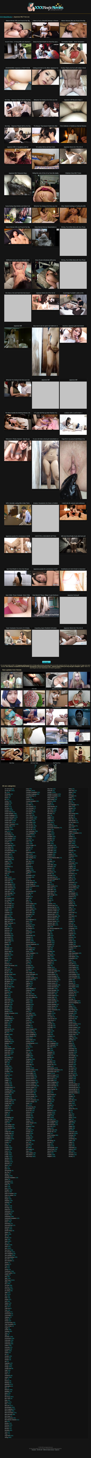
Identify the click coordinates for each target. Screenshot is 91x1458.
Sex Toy (71, 1073)
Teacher (7, 1244)
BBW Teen (7, 921)
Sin (69, 1112)
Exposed (28, 939)
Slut (70, 1130)
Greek (27, 1135)
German (28, 1068)
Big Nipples (7, 981)
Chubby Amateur (9, 1100)
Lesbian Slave (50, 1002)
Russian (71, 1022)
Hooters (49, 831)
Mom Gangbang (51, 1121)
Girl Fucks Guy (29, 1107)
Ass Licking (7, 900)
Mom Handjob (50, 1123)
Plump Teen (72, 912)
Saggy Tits (71, 1038)
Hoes (48, 815)
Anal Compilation (9, 836)
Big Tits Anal (8, 986)
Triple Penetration (9, 1324)
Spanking (7, 1161)
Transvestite (8, 1315)
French (27, 1027)
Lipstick (49, 1015)
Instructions (50, 872)
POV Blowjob (72, 847)
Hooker (49, 829)
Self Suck (71, 1062)
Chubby (7, 1098)
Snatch (70, 1140)
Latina (48, 958)
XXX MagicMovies (6, 17)
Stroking (7, 1202)
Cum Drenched (29, 808)
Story (6, 1188)
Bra (5, 1032)
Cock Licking (8, 1124)
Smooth (71, 1137)
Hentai (49, 804)
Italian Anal (50, 887)
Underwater (7, 1340)
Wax (6, 1388)
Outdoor (71, 838)
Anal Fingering (8, 845)
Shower (71, 1105)
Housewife (50, 845)
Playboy (71, 902)
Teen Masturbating (9, 1257)
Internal (49, 873)
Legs (48, 965)
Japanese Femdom (52, 909)
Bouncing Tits (8, 1029)
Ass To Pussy (8, 905)
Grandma (28, 1130)
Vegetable (7, 1363)
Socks (70, 1145)
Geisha (28, 1066)
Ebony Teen (29, 912)
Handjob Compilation (52, 796)
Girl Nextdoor (29, 1108)
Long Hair (49, 1024)
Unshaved (7, 1349)
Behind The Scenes (9, 965)
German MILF (29, 1089)
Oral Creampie (72, 829)
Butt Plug (7, 1059)
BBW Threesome (9, 923)
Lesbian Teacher (51, 1006)
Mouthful (49, 1137)
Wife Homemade (9, 1412)
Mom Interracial (51, 1124)
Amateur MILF (8, 820)
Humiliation (50, 852)
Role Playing (72, 1009)
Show (70, 1103)
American (7, 829)
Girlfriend (28, 1112)
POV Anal (71, 845)
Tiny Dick (7, 1285)
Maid (48, 1050)
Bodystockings (8, 1018)
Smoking (71, 1135)
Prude (70, 949)
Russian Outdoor (73, 1032)
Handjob (49, 792)
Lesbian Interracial (51, 986)
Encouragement (30, 919)
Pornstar (71, 926)
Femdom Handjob (30, 978)
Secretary (71, 1052)
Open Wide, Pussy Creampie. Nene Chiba (18, 595)
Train (6, 1310)
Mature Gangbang (51, 1082)
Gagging (28, 1055)
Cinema (7, 1107)
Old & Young (72, 813)
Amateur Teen (8, 822)
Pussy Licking (72, 969)
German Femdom (30, 1080)
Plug (70, 907)
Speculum (7, 1163)
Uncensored (8, 1338)
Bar (5, 946)
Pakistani (71, 850)
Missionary (50, 1110)
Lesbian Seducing (51, 1001)
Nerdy (70, 789)
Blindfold (7, 1006)
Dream (27, 887)
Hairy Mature (29, 1154)
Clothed (7, 1121)
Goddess (28, 1121)
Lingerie (49, 1013)
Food (27, 1011)
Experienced (29, 935)
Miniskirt (49, 1105)
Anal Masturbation (9, 850)
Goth (27, 1128)
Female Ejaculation (30, 974)
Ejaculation (28, 914)
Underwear (7, 1342)
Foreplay (28, 1018)
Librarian (49, 1011)
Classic (6, 1108)
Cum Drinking (29, 810)
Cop (6, 1144)
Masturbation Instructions (53, 1070)
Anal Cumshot (8, 840)
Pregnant (71, 933)
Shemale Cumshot (73, 1092)
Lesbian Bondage (51, 976)
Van (6, 1361)
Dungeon (28, 896)
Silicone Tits (72, 1108)
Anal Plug (7, 854)
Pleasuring (71, 905)
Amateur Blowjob (9, 813)
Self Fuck (71, 1061)
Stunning (7, 1207)
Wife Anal (7, 1405)
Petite (70, 877)
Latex (48, 956)
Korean (49, 946)
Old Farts (71, 815)
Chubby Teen (8, 1103)
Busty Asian (8, 1050)
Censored (7, 1085)
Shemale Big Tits (73, 1089)
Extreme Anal (29, 942)
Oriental (71, 836)
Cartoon (7, 1075)
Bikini (6, 988)
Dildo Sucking (29, 857)
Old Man (71, 817)
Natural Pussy (50, 1149)
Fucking (28, 1041)
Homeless (49, 824)
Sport (6, 1168)
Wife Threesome (9, 1418)
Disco (27, 864)
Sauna (70, 1043)
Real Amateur (72, 985)
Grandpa (28, 1131)
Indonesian (50, 866)
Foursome (28, 1022)
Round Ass (71, 1018)
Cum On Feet (29, 827)
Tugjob (6, 1328)
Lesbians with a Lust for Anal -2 (73, 413)
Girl (27, 1105)
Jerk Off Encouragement (53, 928)
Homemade (50, 826)
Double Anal (29, 880)
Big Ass (6, 972)
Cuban (27, 797)
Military (49, 1101)
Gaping (28, 1061)
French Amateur (30, 1029)
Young (6, 1437)
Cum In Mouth (29, 817)
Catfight (7, 1080)
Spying (6, 1174)
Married (49, 1057)
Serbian (71, 1066)
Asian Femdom (8, 886)
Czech (27, 843)
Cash (6, 1077)
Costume (7, 1149)
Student (7, 1206)
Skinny (70, 1117)
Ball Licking (7, 939)
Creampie (28, 790)
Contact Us (57, 1449)
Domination (29, 875)
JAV (48, 896)
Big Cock (7, 978)
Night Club (71, 790)
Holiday (49, 819)
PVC (70, 849)
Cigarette (7, 1105)
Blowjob (7, 1011)
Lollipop (49, 1022)
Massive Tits (50, 1064)
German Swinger (30, 1096)
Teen (6, 1248)
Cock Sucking (8, 1128)
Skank (70, 1115)
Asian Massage (8, 893)
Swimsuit (7, 1227)
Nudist (70, 799)
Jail (48, 902)
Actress (6, 801)
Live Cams (50, 1016)
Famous (28, 956)
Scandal (71, 1045)
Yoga (6, 1434)
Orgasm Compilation (74, 833)
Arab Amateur (8, 872)
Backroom (7, 930)
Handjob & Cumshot (52, 794)
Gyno (27, 1145)
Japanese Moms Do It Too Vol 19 (45, 293)
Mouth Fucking (51, 1135)
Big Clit (6, 976)
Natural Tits (50, 1151)
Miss (48, 1108)
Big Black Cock (8, 974)
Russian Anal (72, 1025)
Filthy (27, 986)
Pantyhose (71, 856)
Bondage (7, 1020)
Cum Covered (29, 806)
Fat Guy (28, 965)
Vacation (7, 1356)
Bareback (7, 948)
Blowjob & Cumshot (9, 1013)
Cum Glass (28, 813)
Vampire (7, 1359)
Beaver (6, 960)
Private (70, 940)
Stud (6, 1204)
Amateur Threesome (10, 824)
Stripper (7, 1199)
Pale (70, 852)
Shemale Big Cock (73, 1087)
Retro (70, 997)
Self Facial (71, 1057)
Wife (6, 1404)
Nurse (70, 803)
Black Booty (8, 999)
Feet (27, 971)
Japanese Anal (51, 905)
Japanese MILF (51, 914)
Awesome (7, 914)
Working (7, 1425)
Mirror (48, 1107)
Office (70, 810)
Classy (6, 1112)
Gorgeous (28, 1126)
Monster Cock (50, 1130)
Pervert (70, 875)
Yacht (6, 1432)
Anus (6, 868)
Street (6, 1197)
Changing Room (9, 1087)
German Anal (29, 1071)
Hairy (27, 1151)
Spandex (7, 1158)
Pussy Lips (71, 971)
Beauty (6, 958)
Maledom (49, 1054)
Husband (49, 856)
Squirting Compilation (10, 1177)
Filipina (28, 985)
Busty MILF (7, 1052)
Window (7, 1423)
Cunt (27, 838)
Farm (27, 960)
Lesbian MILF (50, 988)
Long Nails (50, 1027)
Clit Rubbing (8, 1117)
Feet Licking (29, 972)
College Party (8, 1133)
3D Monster (7, 794)
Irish (48, 882)
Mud (48, 1138)
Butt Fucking (8, 1057)
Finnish (28, 992)
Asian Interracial (9, 887)
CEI (6, 1064)
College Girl (8, 1131)
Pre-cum (71, 932)
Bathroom (7, 955)
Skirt (70, 1119)
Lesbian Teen (50, 1008)
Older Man (71, 819)
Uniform (7, 1345)
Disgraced (28, 866)
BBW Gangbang (9, 919)
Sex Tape (71, 1071)
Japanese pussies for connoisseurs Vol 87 (45, 569)
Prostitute (71, 948)
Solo (70, 1151)
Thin (6, 1267)
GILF (27, 1052)
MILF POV (50, 1047)
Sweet (6, 1221)
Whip (6, 1400)
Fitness (28, 1002)
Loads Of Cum (50, 1018)
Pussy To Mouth (73, 978)
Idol (48, 859)
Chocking (7, 1096)
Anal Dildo (7, 843)
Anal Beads (7, 833)
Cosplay (7, 1147)
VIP (5, 1354)
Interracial (49, 875)
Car (5, 1073)
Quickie (70, 981)
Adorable (7, 803)
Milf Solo (49, 1100)
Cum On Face (29, 826)
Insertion (49, 870)
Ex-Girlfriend (29, 928)
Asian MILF (7, 891)
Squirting (7, 1176)
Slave (70, 1123)
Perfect (70, 868)
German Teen (29, 1098)
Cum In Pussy (29, 819)
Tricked (6, 1320)
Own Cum (71, 840)
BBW (6, 916)
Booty (6, 1025)
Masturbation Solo (51, 1071)
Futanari (28, 1050)
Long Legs (50, 1025)
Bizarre (6, 995)
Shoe (70, 1094)
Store (6, 1186)
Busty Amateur (8, 1048)
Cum (27, 803)
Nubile (70, 797)
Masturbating (50, 1068)
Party (70, 861)
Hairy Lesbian (29, 1153)
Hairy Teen (50, 789)
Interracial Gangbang (52, 879)
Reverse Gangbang (73, 1002)
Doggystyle (28, 872)
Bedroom (7, 963)
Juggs (48, 933)
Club (6, 1123)
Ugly (6, 1335)
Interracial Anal (51, 877)
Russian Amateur (73, 1024)
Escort (27, 923)
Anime (6, 864)
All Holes (7, 808)
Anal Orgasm (8, 852)
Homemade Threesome (53, 827)
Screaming (71, 1050)
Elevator (28, 916)
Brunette (7, 1039)
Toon (6, 1301)
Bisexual (7, 992)
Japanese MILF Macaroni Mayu (18, 173)
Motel (48, 1133)
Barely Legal (8, 951)
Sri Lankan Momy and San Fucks (45, 147)
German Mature (30, 1091)
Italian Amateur (51, 886)
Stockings (7, 1183)
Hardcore (49, 801)
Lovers (49, 1031)
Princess (71, 937)
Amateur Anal (8, 811)
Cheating (7, 1089)
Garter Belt (28, 1064)
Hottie (48, 843)
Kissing (49, 940)
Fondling (28, 1009)
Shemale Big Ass (73, 1085)
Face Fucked (29, 948)
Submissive (7, 1211)
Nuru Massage (72, 804)
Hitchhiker (49, 813)
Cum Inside (29, 820)
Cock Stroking (8, 1126)
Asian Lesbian (8, 889)
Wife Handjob (8, 1411)
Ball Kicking (7, 937)
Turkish (6, 1329)
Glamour (28, 1114)
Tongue (6, 1299)
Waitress (7, 1381)
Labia (48, 948)
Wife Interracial (8, 1414)
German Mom (29, 1092)
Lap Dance (50, 955)
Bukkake (7, 1043)
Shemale (71, 1082)
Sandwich (71, 1039)
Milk (48, 1103)
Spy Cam (7, 1172)
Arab (6, 870)
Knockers (49, 944)
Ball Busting (8, 935)
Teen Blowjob (8, 1252)
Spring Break (8, 1170)
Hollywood (49, 820)
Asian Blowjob (8, 884)
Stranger (7, 1190)
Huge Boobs (50, 847)
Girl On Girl (29, 1110)
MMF (48, 1048)
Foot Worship (29, 1015)
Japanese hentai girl (73, 595)
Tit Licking (7, 1290)
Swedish (7, 1220)
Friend (27, 1038)
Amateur (7, 810)
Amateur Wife (8, 826)
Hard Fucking (50, 799)
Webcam (7, 1389)
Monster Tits (50, 1131)
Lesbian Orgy (50, 997)
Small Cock (71, 1131)
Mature (49, 1073)
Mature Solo (50, 1087)
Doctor (27, 868)
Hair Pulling (29, 1149)
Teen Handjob (8, 1255)
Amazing (7, 827)
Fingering (28, 990)
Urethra (6, 1352)
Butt (6, 1055)
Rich (70, 1004)
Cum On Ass (29, 824)
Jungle (49, 937)
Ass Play (7, 902)
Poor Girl (71, 925)
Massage (49, 1061)
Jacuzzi (49, 900)
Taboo (6, 1234)
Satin (70, 1041)
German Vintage (30, 1101)
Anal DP (7, 842)
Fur (27, 1048)
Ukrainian (7, 1336)
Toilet (6, 1297)
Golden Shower (30, 1123)
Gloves (27, 1119)
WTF (6, 1379)
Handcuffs (49, 790)
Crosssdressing (30, 796)
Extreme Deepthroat (31, 944)
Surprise (7, 1214)
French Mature (29, 1036)
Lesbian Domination (52, 978)
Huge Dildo (50, 850)
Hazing (49, 803)
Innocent (49, 868)
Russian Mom (72, 1031)
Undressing (7, 1343)
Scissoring (71, 1048)
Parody (70, 859)
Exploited (28, 937)
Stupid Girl (7, 1209)
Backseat (7, 932)
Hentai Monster (51, 806)
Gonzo (27, 1124)
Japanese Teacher (51, 921)
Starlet (6, 1179)
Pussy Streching (73, 976)
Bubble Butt (7, 1041)
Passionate (71, 863)
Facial (27, 951)
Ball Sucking (8, 940)
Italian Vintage (50, 895)
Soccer (70, 1144)
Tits (5, 1294)
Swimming (7, 1223)
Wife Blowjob (8, 1407)
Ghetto (27, 1103)
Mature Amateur (51, 1077)
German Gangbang (31, 1082)
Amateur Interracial (9, 817)
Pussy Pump (72, 972)
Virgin (6, 1370)
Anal (6, 831)
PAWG (70, 842)
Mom (48, 1117)
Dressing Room (30, 891)
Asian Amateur (8, 879)
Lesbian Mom (50, 994)
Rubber (70, 1020)
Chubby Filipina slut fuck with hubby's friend (73, 68)
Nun (70, 801)
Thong (6, 1269)
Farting (27, 962)
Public (70, 951)
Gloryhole (28, 1117)
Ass (6, 896)
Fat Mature (28, 967)
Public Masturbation (73, 953)
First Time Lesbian (30, 997)
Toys (6, 1306)
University (7, 1347)
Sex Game (71, 1068)
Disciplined (28, 863)
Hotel (48, 842)
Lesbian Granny (51, 983)
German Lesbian (30, 1087)
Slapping (71, 1121)
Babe (6, 926)
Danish (27, 849)
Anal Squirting (8, 857)
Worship (7, 1428)
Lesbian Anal (50, 969)
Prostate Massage (73, 946)
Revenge (71, 999)
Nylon (70, 806)
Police (70, 918)
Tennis (6, 1262)
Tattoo (6, 1241)
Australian (7, 912)
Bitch (6, 994)
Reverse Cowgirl (73, 1001)
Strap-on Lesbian (9, 1195)
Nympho (71, 808)
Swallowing (7, 1216)
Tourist (6, 1305)
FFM (27, 946)
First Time (28, 994)
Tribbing (7, 1317)
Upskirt (6, 1350)
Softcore (71, 1149)
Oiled (70, 811)
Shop (70, 1098)
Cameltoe (7, 1068)
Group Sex (28, 1140)
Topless (7, 1303)
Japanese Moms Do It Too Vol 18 (73, 628)
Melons (49, 1091)
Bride (6, 1036)
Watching (7, 1384)
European (28, 925)
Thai (6, 1266)
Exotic (27, 933)
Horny (48, 833)
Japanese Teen (51, 923)
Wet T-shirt (7, 1398)
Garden (28, 1062)
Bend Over (7, 969)
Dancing (28, 847)
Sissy (70, 1114)
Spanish (7, 1160)
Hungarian (49, 854)
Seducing (71, 1054)
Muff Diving (50, 1140)
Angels (6, 861)
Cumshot (28, 834)
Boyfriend (7, 1031)
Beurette (7, 971)
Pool (70, 923)
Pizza (70, 900)
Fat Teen (28, 969)
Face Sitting (29, 949)
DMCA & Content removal (48, 1449)
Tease (6, 1246)
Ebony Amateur (30, 903)
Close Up (7, 1119)
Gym (27, 1142)
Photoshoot (71, 882)
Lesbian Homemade (52, 985)
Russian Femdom (73, 1027)
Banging (7, 944)
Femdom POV (29, 979)
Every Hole (28, 926)
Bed (6, 962)
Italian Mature (50, 891)
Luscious (49, 1036)
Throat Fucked (8, 1273)
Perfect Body (72, 870)
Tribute (6, 1319)
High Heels (50, 810)
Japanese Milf (18, 326)
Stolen (6, 1184)
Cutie (27, 842)
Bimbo (6, 990)
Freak (27, 1024)
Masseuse (49, 1062)
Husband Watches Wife (53, 857)
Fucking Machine (30, 1043)
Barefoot (7, 949)
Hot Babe (49, 836)
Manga (49, 1055)
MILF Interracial (51, 1045)
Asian (6, 877)
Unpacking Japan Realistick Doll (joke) (45, 628)
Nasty (48, 1145)
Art (5, 875)
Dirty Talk (28, 861)
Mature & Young (51, 1075)
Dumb (27, 895)
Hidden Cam (50, 808)
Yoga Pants (7, 1435)
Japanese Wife (51, 925)
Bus (6, 1045)
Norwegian (71, 796)
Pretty (70, 935)
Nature (49, 1153)
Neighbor (49, 1156)
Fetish (27, 981)
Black (6, 997)
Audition (7, 910)
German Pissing (30, 1094)
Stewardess (8, 1181)
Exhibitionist (29, 932)
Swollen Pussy (8, 1230)
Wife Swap (7, 1416)
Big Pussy (7, 983)
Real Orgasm (72, 986)
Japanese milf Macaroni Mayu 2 (73, 100)
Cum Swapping (29, 833)
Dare (27, 850)
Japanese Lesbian (51, 912)
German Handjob (30, 1084)
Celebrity (7, 1084)
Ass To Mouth (8, 903)
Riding (70, 1006)
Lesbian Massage (51, 990)
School (70, 1047)
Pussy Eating (72, 965)
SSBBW (71, 1036)
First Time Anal (29, 995)
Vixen (6, 1373)
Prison (70, 939)
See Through (72, 1055)
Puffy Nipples (72, 956)
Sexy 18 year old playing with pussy (45, 260)
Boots (6, 1024)
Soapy (70, 1142)
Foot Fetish (29, 1013)
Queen (70, 979)
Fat (27, 963)
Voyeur (6, 1377)
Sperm (6, 1165)
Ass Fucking (8, 898)
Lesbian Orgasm (51, 995)
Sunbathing (7, 1213)
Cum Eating (29, 811)
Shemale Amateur (73, 1084)
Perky (70, 872)
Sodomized (71, 1147)
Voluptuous (7, 1375)
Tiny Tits (7, 1287)
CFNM (6, 1066)
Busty (6, 1047)
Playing (70, 903)
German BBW (29, 1073)
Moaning (49, 1114)
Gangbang (28, 1059)
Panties (70, 854)
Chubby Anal (8, 1101)
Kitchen (49, 942)
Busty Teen (7, 1054)
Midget (49, 1098)
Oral (70, 827)
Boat (6, 1015)
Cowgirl (6, 1156)
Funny (27, 1047)
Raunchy (71, 983)
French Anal (29, 1031)
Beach (6, 956)
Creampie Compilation (31, 792)
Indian (48, 863)
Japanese (49, 903)
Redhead (71, 990)
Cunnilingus (29, 836)
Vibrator (7, 1365)
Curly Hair (28, 840)
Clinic (6, 1114)
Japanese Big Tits (51, 907)
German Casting (30, 1077)
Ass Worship (8, 907)
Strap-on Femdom (9, 1193)
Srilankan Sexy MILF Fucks (73, 173)
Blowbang (7, 1009)
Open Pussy (72, 826)
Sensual (71, 1064)
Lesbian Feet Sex (51, 981)
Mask (48, 1059)
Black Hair (7, 1004)
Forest (27, 1020)
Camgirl (7, 1070)
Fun (27, 1045)
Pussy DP (71, 963)
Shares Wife (72, 1075)
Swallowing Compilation (10, 1218)
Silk (69, 1110)
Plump (70, 910)
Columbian (7, 1135)
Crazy (27, 789)
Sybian (6, 1232)
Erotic (27, 921)
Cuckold (28, 799)
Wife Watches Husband (10, 1419)
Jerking (49, 930)
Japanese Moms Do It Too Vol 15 (73, 147)
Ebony (27, 902)
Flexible (28, 1006)
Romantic (71, 1013)
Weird (6, 1393)
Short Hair (71, 1100)
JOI (48, 898)
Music (48, 1144)
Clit (5, 1115)
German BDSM (29, 1075)
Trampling (7, 1312)
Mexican (49, 1096)
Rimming (71, 1008)
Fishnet (28, 999)
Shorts (70, 1101)
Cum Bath (28, 804)
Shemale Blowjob (73, 1091)
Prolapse (71, 942)
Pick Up (71, 884)
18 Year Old (8, 790)
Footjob (28, 1016)
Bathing (7, 953)
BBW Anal (7, 918)
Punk (70, 960)
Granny (28, 1133)
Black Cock (7, 1001)
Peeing (70, 864)
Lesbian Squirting (51, 1004)
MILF (48, 1039)
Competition (8, 1137)
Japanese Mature (51, 918)
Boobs (6, 1022)
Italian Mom (50, 893)
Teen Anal (7, 1250)
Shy (70, 1107)
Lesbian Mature (51, 992)
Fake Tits (28, 955)
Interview (49, 880)
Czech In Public (30, 845)
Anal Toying (7, 859)
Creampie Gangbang (31, 794)
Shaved (71, 1078)
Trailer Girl (7, 1308)
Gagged (28, 1054)
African (6, 806)
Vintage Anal (8, 1368)
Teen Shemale (8, 1260)
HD (27, 1147)
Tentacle (7, 1264)
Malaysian (49, 1052)
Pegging (71, 866)
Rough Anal (71, 1016)
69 (5, 799)
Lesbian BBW (50, 972)
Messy (49, 1092)
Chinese (7, 1094)
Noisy (70, 794)
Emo (27, 918)
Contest (7, 1142)
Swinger (7, 1229)
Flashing (28, 1004)
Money (49, 1128)
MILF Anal (49, 1041)
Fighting (28, 983)
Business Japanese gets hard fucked (73, 326)
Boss (6, 1027)
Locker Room (50, 1020)
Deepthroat (28, 852)
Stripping (7, 1200)
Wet (6, 1395)
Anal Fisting (8, 847)
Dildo (27, 854)
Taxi (6, 1243)
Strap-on (7, 1191)
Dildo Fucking (29, 856)
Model (48, 1115)
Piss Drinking (72, 895)
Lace (48, 949)
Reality (70, 988)
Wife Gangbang (8, 1409)
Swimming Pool (8, 1225)
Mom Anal (49, 1119)
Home (48, 822)
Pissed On (71, 896)
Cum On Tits (29, 829)
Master (49, 1066)
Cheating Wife (8, 1091)
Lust (48, 1038)
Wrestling (7, 1430)
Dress (27, 889)
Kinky (48, 939)
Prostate (71, 944)
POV (70, 843)
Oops (70, 824)
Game (27, 1057)
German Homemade (31, 1085)
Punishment (72, 958)
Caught (6, 1082)
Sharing (71, 1077)
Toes (6, 1296)
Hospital (49, 834)
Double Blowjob (30, 882)
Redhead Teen (72, 992)
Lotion (48, 1029)
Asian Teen (7, 895)
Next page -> (46, 662)
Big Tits (6, 985)
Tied (6, 1276)
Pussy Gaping (72, 967)
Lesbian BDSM (51, 974)
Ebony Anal (29, 905)
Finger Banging (29, 988)
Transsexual (8, 1313)
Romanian (71, 1011)
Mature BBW (50, 1080)
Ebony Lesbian (29, 909)
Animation (7, 863)
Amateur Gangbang (9, 815)
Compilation (8, 1138)
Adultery (7, 804)
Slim (70, 1124)
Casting (7, 1078)
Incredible (49, 861)
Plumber (71, 909)
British (6, 1038)
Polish (70, 919)
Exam (27, 930)
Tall (5, 1236)
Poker (70, 914)
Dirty (27, 859)
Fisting (27, 1001)
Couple (6, 1154)
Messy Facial (50, 1094)
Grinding (28, 1137)
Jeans (48, 926)
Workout (7, 1426)
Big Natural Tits (8, 979)
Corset (6, 1145)
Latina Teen (50, 960)
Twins (6, 1333)
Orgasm (71, 831)
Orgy (70, 834)
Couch (6, 1151)
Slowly (70, 1128)
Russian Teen (72, 1034)
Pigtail (70, 891)
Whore (6, 1402)
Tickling (6, 1275)
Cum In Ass (29, 815)
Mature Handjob (51, 1084)
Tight (6, 1278)
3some (6, 796)
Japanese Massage (52, 916)
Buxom (6, 1061)
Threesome (7, 1271)
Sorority (71, 1156)
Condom (7, 1140)
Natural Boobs (50, 1147)
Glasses (28, 1115)
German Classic (30, 1078)
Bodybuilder (8, 1016)
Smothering (71, 1138)
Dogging (28, 870)
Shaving (71, 1080)
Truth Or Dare (8, 1326)
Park (70, 857)
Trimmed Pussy (8, 1322)
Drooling (28, 893)
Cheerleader (8, 1092)
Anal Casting (8, 834)
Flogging (28, 1008)
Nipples (70, 792)
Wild (6, 1421)
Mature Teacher (51, 1089)
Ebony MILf (29, 910)
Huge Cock (50, 849)
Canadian (7, 1071)
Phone (70, 880)
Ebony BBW (29, 907)
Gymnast (28, 1144)
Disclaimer (34, 1449)
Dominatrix (28, 877)
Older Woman (72, 820)
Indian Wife (50, 864)
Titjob (6, 1292)
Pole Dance (71, 916)
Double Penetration (31, 886)
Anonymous (8, 866)
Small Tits (71, 1133)
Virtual (6, 1372)
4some (6, 797)
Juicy (48, 935)
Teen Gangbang (9, 1253)
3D (5, 792)
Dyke (27, 900)
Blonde (6, 1008)
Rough (70, 1015)
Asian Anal (7, 880)
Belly (6, 967)
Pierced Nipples (72, 886)
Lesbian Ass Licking (52, 971)
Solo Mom (71, 1154)
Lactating (49, 951)
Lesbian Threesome (52, 1009)
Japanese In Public (52, 910)
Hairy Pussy (29, 1156)
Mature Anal (50, 1078)
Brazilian (7, 1034)
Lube (48, 1032)
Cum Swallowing (30, 831)
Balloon (6, 942)
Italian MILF (50, 889)
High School (50, 811)
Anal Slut (7, 856)
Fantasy (28, 958)
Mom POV (49, 1126)
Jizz (48, 932)
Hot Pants (49, 840)
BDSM (6, 925)
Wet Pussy (7, 1396)
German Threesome (31, 1100)
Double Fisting (29, 884)
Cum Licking (29, 822)
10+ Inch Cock (8, 789)
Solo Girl (71, 1153)
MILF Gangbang (51, 1043)
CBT (6, 1062)
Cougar (6, 1153)
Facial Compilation (30, 953)
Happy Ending (50, 797)
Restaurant (71, 995)
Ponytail (71, 921)
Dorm (27, 879)
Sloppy (70, 1126)
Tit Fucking (7, 1289)
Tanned (6, 1237)
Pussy (70, 962)
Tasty (6, 1239)
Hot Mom (49, 838)
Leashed (49, 962)
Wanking (7, 1382)
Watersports (8, 1386)
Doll (27, 873)
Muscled (49, 1142)
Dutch (27, 898)
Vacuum (7, 1358)
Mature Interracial (51, 1085)
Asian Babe (7, 882)
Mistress (49, 1112)
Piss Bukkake (72, 893)
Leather (49, 963)
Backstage (7, 933)
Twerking (7, 1331)
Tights (6, 1282)
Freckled (28, 1025)
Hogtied (49, 817)
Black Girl (7, 1002)
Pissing (70, 898)
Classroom (7, 1110)
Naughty (49, 1154)
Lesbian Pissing (51, 999)
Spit (6, 1167)
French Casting (29, 1032)
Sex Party (71, 1070)
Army (6, 873)
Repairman (71, 994)
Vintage (6, 1366)
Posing (70, 930)
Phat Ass (71, 879)
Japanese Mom (51, 919)
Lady (48, 953)
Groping (28, 1138)
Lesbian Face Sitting (52, 979)
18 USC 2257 (39, 1449)
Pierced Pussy (72, 887)
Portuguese (71, 928)
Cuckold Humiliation (31, 801)
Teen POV (7, 1259)
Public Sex (71, 955)
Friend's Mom (29, 1039)
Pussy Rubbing (72, 974)
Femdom (28, 976)
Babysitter (7, 928)
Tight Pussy (7, 1280)
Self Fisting (71, 1059)
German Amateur (30, 1070)
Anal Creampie (8, 838)
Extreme (28, 940)
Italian (48, 884)
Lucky (48, 1034)
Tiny (6, 1283)
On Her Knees (72, 822)
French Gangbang (30, 1034)
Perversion (71, 873)
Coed (6, 1130)
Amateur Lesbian (9, 819)
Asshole (7, 909)
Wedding (7, 1391)
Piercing (71, 889)
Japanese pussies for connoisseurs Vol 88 (18, 536)
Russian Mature (72, 1029)
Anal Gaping (8, 849)
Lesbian (49, 967)
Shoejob (71, 1096)
